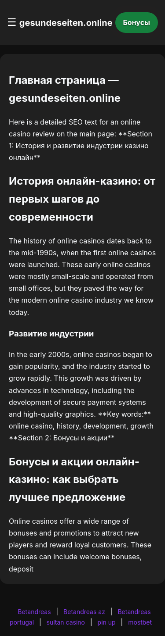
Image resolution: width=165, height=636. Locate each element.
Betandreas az (84, 611)
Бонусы (136, 22)
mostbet (140, 622)
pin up (107, 622)
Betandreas (34, 611)
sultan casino (66, 622)
